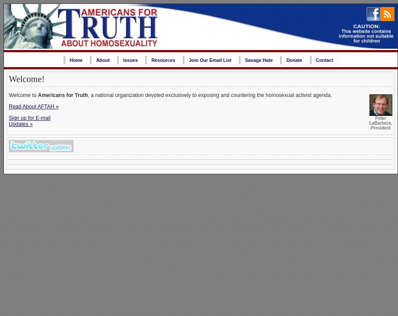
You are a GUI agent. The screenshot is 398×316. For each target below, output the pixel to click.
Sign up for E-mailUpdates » (29, 121)
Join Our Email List (210, 60)
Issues (130, 60)
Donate (294, 60)
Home (76, 60)
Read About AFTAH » (34, 107)
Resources (163, 60)
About (103, 60)
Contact (325, 60)
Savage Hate (259, 60)
